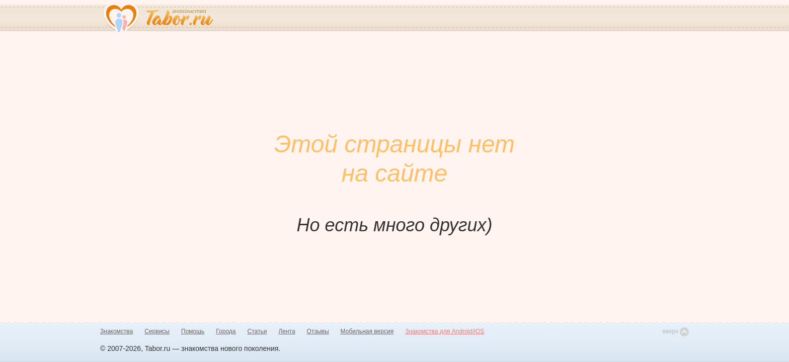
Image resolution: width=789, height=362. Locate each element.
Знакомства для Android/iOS (444, 331)
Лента (286, 331)
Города (225, 331)
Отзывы (318, 331)
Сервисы (157, 331)
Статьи (257, 331)
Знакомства (116, 331)
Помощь (192, 331)
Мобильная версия (367, 331)
